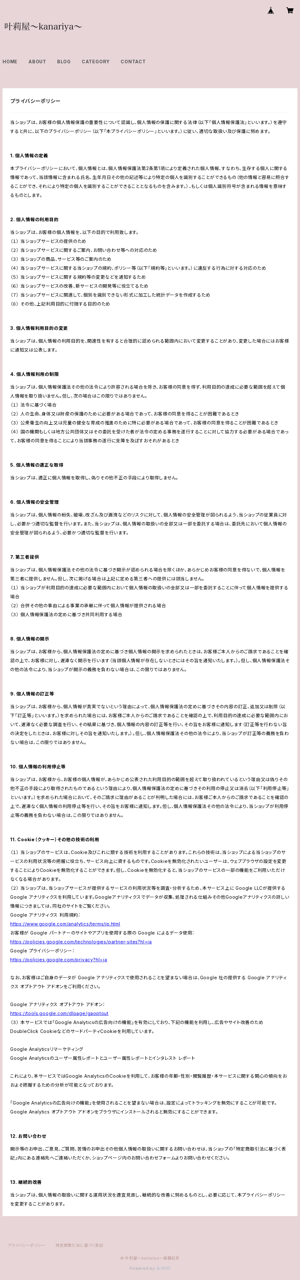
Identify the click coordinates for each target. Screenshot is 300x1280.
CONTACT (133, 61)
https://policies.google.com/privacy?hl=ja (58, 959)
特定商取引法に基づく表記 (79, 1245)
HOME (10, 61)
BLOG (64, 61)
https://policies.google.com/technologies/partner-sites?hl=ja (81, 941)
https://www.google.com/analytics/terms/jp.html (65, 924)
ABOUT (37, 61)
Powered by (150, 1268)
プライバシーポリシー (26, 1245)
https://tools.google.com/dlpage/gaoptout (59, 1013)
